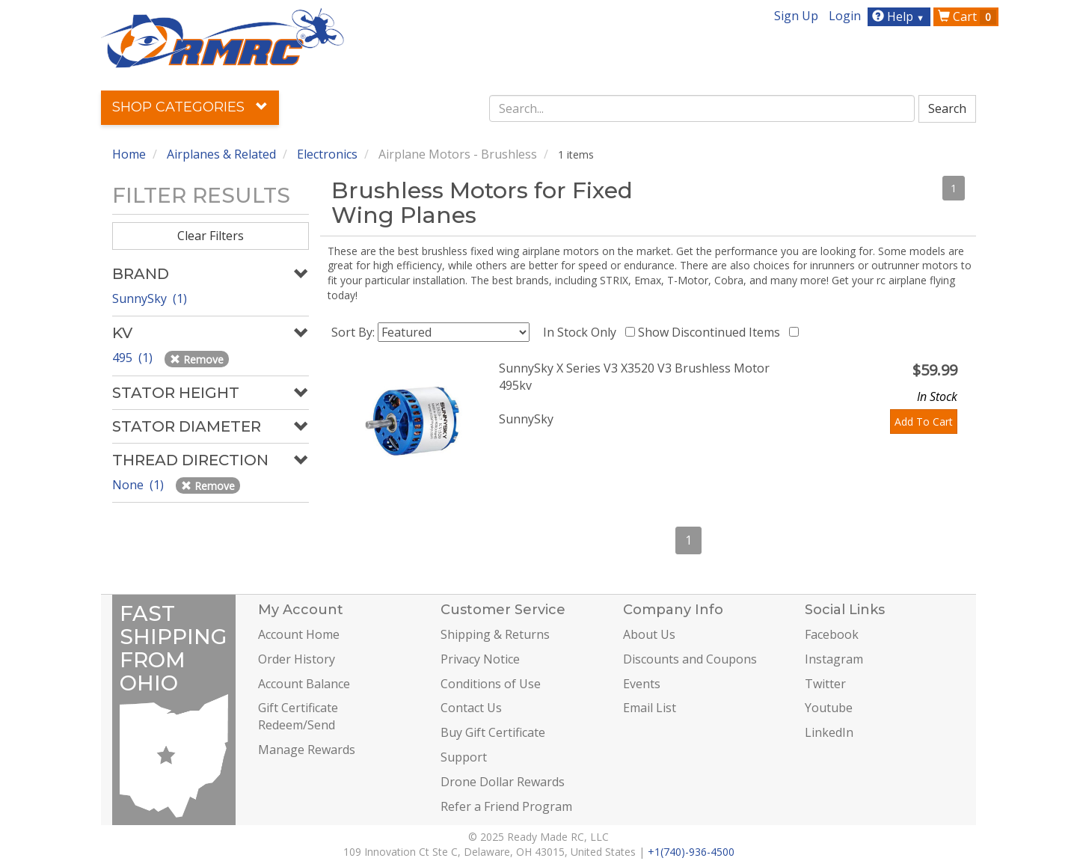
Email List (649, 707)
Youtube (829, 707)
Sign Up (796, 15)
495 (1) (134, 357)
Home (129, 154)
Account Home (299, 634)
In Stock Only (582, 332)
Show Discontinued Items (712, 332)
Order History (296, 659)
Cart (967, 16)
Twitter (825, 683)
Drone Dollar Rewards (503, 781)
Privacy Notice (480, 659)
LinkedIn (829, 732)
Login (845, 15)
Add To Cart (924, 421)
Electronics (327, 154)
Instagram (834, 659)
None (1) (139, 485)
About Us (649, 634)
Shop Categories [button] (190, 107)
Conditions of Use (491, 683)
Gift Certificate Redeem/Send (298, 716)
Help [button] (900, 16)
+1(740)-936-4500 (691, 852)
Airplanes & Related (221, 154)
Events (641, 683)
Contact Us (471, 707)
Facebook (832, 634)
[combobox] (702, 108)
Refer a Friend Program (506, 806)
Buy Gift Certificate (493, 732)
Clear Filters (210, 235)
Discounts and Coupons (690, 659)
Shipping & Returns (495, 634)
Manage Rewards (306, 749)
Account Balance (304, 683)
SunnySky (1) (149, 298)
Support (464, 757)
